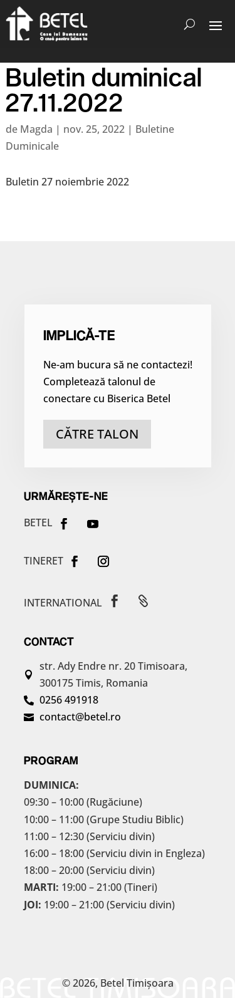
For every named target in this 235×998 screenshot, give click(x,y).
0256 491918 (68, 700)
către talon (97, 433)
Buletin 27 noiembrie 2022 (67, 182)
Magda (36, 129)
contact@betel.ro (80, 717)
